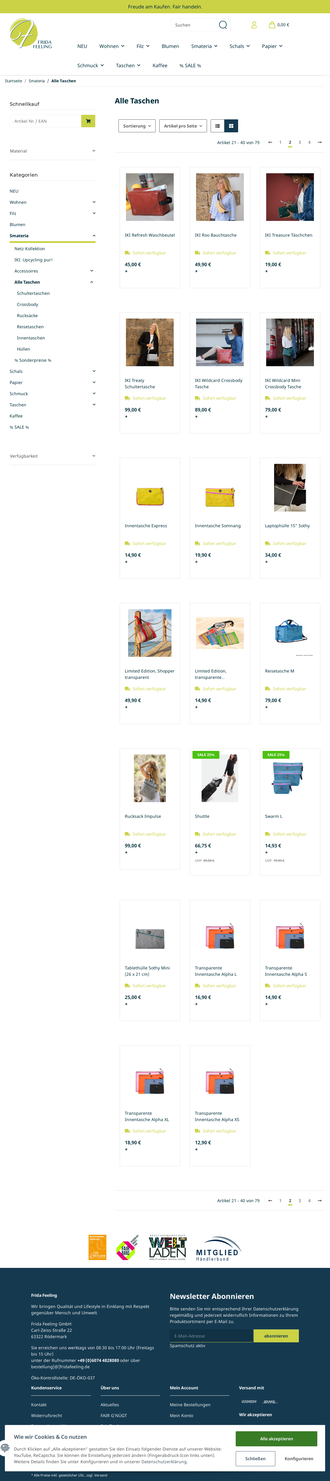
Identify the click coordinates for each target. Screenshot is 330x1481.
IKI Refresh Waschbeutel (150, 235)
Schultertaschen (33, 293)
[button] (254, 24)
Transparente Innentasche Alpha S (286, 971)
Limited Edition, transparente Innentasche (210, 674)
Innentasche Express (146, 525)
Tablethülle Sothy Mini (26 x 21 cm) (147, 971)
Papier (16, 382)
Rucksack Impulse (143, 816)
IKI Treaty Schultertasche (140, 383)
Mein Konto (181, 1415)
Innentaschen (31, 338)
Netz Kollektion (30, 248)
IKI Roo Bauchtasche (216, 235)
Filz (13, 213)
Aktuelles (110, 1404)
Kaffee (16, 416)
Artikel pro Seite (180, 126)
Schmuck (19, 393)
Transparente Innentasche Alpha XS (217, 1116)
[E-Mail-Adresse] (211, 1335)
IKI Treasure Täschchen (288, 235)
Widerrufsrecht (46, 1415)
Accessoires (26, 271)
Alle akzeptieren (275, 1439)
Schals (16, 371)
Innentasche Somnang (218, 525)
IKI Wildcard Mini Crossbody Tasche (283, 383)
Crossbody (27, 304)
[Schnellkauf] (45, 121)
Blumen (17, 224)
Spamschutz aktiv (187, 1345)
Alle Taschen (27, 282)
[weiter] (319, 142)
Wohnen (18, 202)
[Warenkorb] (278, 24)
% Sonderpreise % (33, 360)
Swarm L (273, 816)
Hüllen (23, 349)
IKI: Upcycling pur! (34, 260)
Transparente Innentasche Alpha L (216, 971)
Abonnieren (276, 1336)
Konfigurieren (298, 1458)
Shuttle (202, 816)
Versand (100, 1475)
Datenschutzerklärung (276, 1309)
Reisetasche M (279, 671)
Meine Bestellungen (190, 1404)
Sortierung (134, 126)
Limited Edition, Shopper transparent (150, 674)
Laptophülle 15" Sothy (287, 525)
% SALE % (19, 427)
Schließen (254, 1458)
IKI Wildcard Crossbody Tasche (218, 383)
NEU (14, 191)
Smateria (19, 235)
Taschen (18, 405)
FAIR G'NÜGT (114, 1415)
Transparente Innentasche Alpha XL (147, 1116)
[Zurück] (270, 142)
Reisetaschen (30, 326)
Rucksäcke (27, 315)
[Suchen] (193, 24)
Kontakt (39, 1404)
